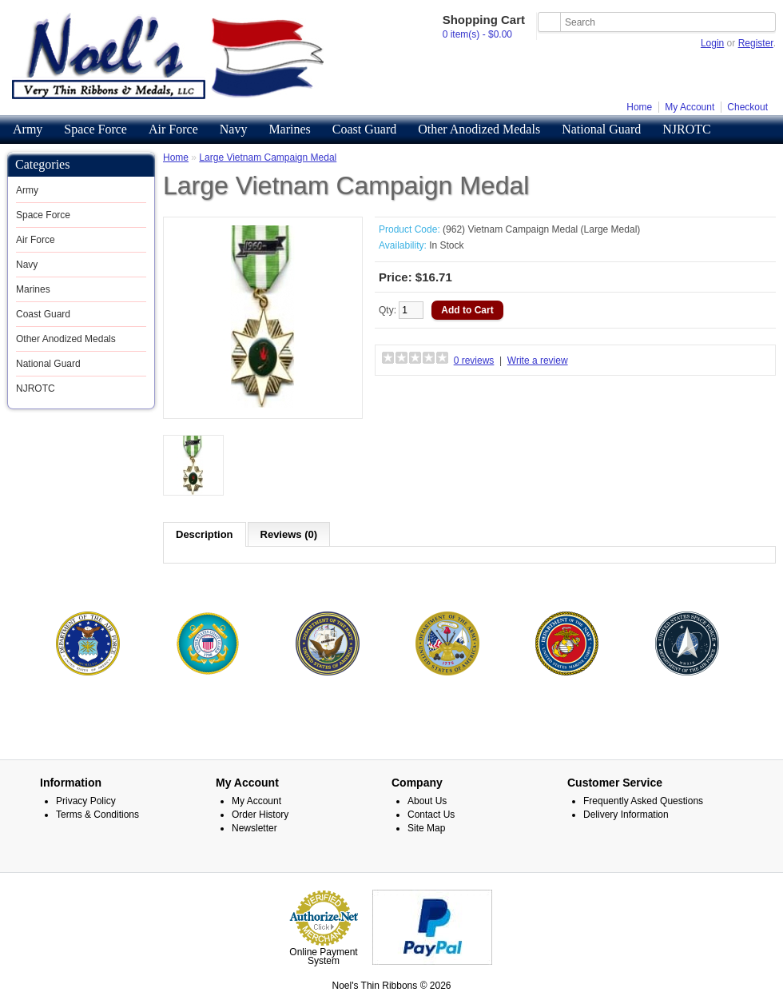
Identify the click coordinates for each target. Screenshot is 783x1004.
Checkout (747, 107)
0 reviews (474, 360)
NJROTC (686, 129)
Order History (260, 814)
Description (204, 534)
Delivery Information (626, 814)
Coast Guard (364, 129)
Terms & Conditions (97, 814)
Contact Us (431, 814)
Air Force (173, 129)
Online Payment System (323, 956)
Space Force (95, 129)
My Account (689, 107)
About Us (427, 801)
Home (639, 107)
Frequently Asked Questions (643, 801)
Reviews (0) (289, 534)
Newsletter (254, 828)
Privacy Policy (86, 801)
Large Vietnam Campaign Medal (267, 157)
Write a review (537, 360)
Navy (234, 129)
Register (755, 43)
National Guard (601, 129)
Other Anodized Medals (479, 129)
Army (27, 129)
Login (712, 43)
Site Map (426, 828)
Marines (289, 129)
